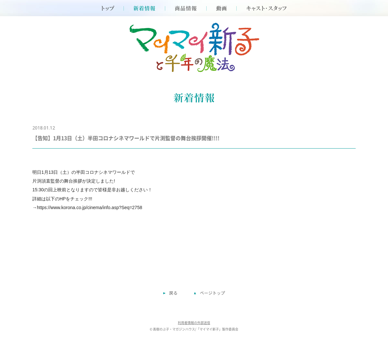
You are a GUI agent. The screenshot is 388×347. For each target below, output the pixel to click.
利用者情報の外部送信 (194, 322)
